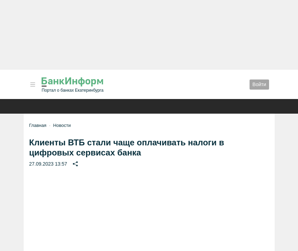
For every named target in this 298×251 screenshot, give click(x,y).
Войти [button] (259, 84)
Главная (37, 125)
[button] (32, 84)
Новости (62, 125)
